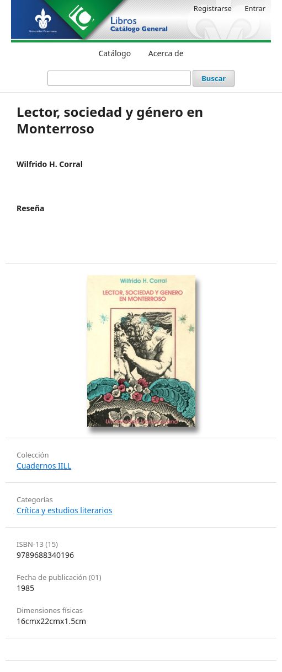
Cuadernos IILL (44, 465)
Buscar (213, 78)
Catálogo (114, 53)
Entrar (254, 8)
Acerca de (166, 53)
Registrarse (213, 8)
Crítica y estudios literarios (64, 510)
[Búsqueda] (119, 78)
